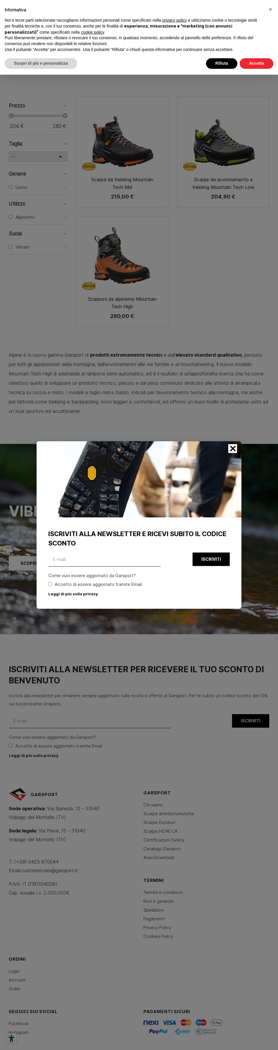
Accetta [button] (256, 63)
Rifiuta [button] (221, 63)
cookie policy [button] (92, 32)
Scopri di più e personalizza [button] (41, 63)
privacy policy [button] (174, 20)
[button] (270, 9)
